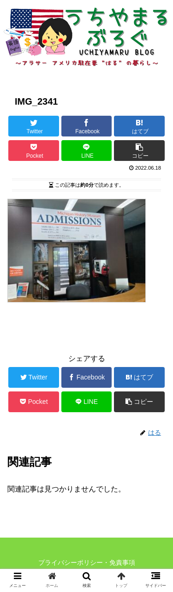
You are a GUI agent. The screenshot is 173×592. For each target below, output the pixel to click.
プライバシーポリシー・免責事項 (86, 562)
